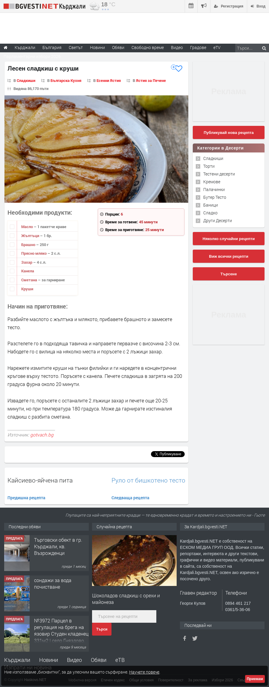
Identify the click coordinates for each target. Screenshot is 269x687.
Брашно (28, 244)
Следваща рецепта (130, 497)
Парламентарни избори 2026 (32, 56)
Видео (74, 659)
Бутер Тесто (214, 197)
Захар (27, 262)
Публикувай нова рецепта (228, 132)
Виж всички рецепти (228, 256)
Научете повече (144, 672)
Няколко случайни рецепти (229, 238)
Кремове (211, 181)
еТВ (120, 659)
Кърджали (17, 659)
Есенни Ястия (109, 80)
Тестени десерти (219, 174)
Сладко (210, 213)
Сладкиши (26, 80)
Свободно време (148, 47)
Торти (209, 166)
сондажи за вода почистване (52, 583)
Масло (27, 226)
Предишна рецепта (26, 497)
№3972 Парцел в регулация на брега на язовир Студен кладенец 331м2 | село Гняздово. (61, 630)
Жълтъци (30, 235)
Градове (198, 47)
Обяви (98, 659)
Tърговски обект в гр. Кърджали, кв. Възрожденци (58, 546)
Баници (210, 205)
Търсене (229, 274)
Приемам (255, 679)
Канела (27, 271)
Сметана (29, 280)
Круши (27, 288)
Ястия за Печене (151, 80)
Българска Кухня (66, 80)
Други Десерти (217, 220)
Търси (101, 629)
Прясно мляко (34, 253)
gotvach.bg (42, 435)
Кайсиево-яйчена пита (40, 480)
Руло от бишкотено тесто (148, 480)
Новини (97, 47)
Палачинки (214, 189)
